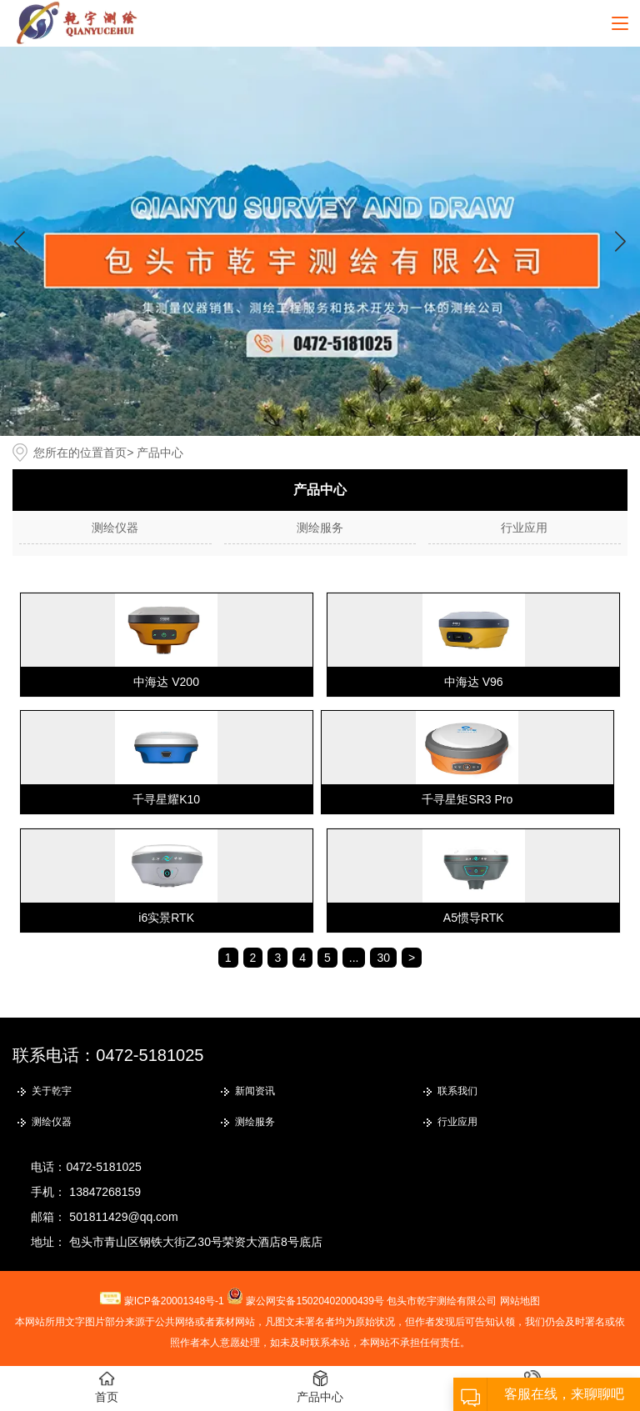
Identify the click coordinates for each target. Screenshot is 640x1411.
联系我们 (458, 1091)
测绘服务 (320, 527)
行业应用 (524, 527)
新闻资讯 (255, 1091)
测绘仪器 (115, 527)
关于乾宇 (52, 1091)
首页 (115, 452)
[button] (620, 241)
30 (383, 957)
